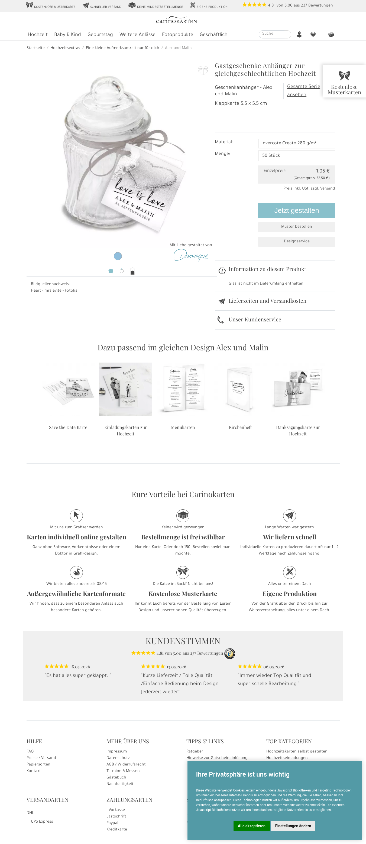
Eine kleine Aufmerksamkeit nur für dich (122, 48)
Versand (327, 189)
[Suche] (272, 34)
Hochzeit (38, 35)
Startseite (36, 48)
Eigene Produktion (209, 5)
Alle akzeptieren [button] (251, 826)
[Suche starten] (287, 34)
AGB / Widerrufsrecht (126, 765)
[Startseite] (182, 20)
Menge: (222, 154)
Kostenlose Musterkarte (51, 5)
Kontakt (34, 771)
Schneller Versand (101, 5)
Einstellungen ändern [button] (293, 826)
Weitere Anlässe (137, 35)
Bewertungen (320, 6)
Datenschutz (118, 758)
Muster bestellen (296, 227)
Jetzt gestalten (296, 210)
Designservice (297, 242)
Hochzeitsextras (65, 48)
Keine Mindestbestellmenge (155, 5)
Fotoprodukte (177, 35)
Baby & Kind (67, 35)
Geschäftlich (214, 35)
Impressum (116, 752)
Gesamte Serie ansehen (303, 91)
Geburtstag (100, 35)
